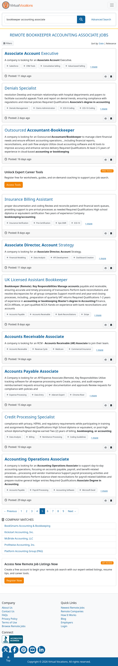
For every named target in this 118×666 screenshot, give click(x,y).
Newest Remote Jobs (73, 607)
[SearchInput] (41, 19)
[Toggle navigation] (112, 5)
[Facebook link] (14, 650)
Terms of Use (9, 622)
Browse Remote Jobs (14, 626)
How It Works (68, 615)
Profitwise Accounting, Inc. (19, 545)
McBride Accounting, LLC (18, 538)
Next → (72, 511)
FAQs (5, 615)
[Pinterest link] (23, 650)
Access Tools (13, 184)
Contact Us (8, 611)
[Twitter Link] (6, 650)
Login (64, 626)
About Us (7, 607)
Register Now (14, 580)
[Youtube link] (32, 650)
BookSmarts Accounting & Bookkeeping (27, 526)
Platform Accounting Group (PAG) (23, 551)
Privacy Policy (9, 618)
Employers (67, 622)
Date (101, 43)
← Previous (10, 511)
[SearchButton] (81, 19)
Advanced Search (101, 19)
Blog (63, 618)
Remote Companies (72, 611)
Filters (7, 43)
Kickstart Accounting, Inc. (19, 532)
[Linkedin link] (41, 650)
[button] (105, 76)
